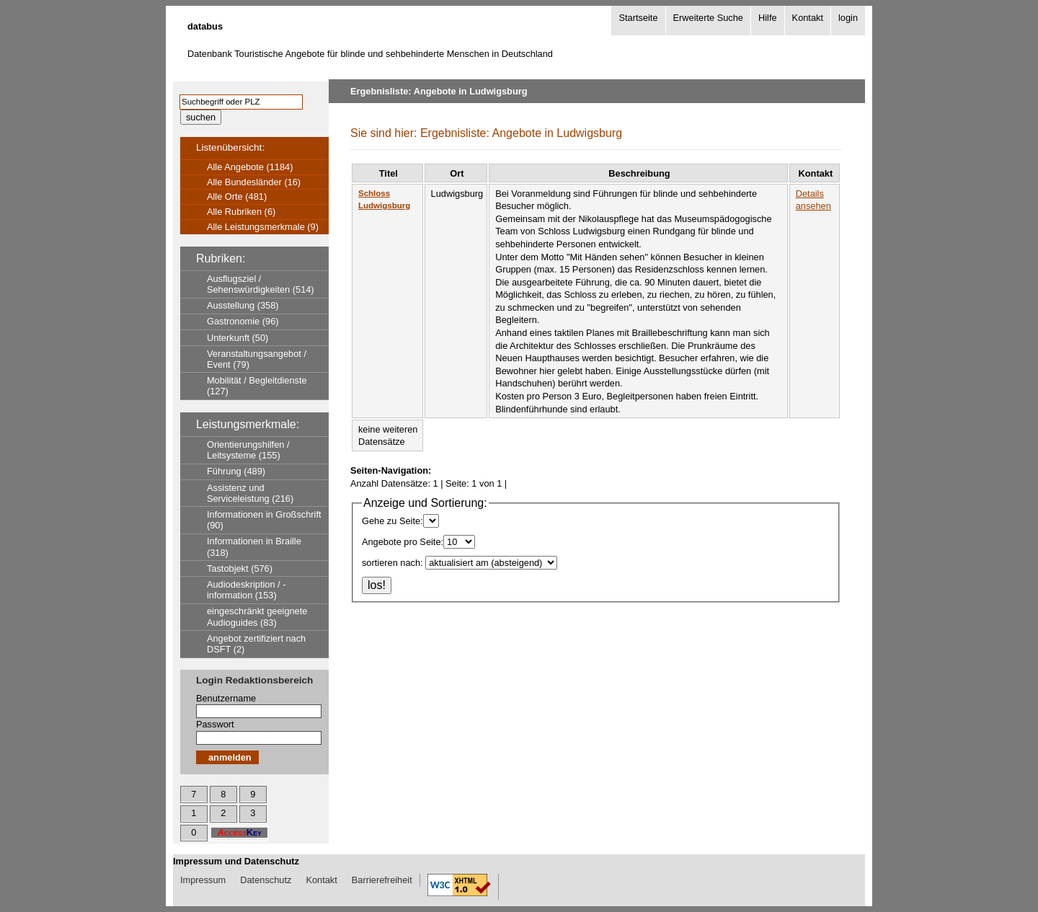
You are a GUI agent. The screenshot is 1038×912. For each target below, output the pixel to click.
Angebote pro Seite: (402, 541)
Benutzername (226, 698)
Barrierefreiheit (382, 880)
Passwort (215, 724)
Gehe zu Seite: (392, 520)
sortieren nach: (392, 562)
